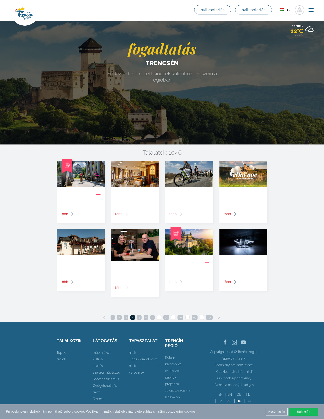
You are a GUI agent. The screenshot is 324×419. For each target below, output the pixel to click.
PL (248, 395)
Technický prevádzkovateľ (234, 365)
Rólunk (170, 358)
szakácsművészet (106, 372)
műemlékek (102, 353)
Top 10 (61, 353)
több (64, 214)
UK (249, 401)
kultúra (98, 359)
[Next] (219, 317)
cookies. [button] (190, 411)
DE (239, 395)
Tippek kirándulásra (143, 359)
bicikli (133, 366)
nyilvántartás (213, 9)
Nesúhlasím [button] (276, 411)
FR (220, 401)
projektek (172, 384)
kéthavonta (173, 364)
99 (194, 317)
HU (239, 401)
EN (230, 395)
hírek (132, 353)
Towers (98, 399)
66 (180, 317)
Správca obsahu (234, 358)
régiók (61, 359)
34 (166, 317)
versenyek (136, 372)
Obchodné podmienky (234, 378)
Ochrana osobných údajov (234, 385)
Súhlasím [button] (303, 411)
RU (229, 401)
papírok (170, 377)
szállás (98, 366)
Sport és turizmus (106, 379)
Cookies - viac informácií (234, 372)
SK (220, 395)
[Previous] (104, 317)
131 (209, 317)
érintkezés (172, 371)
